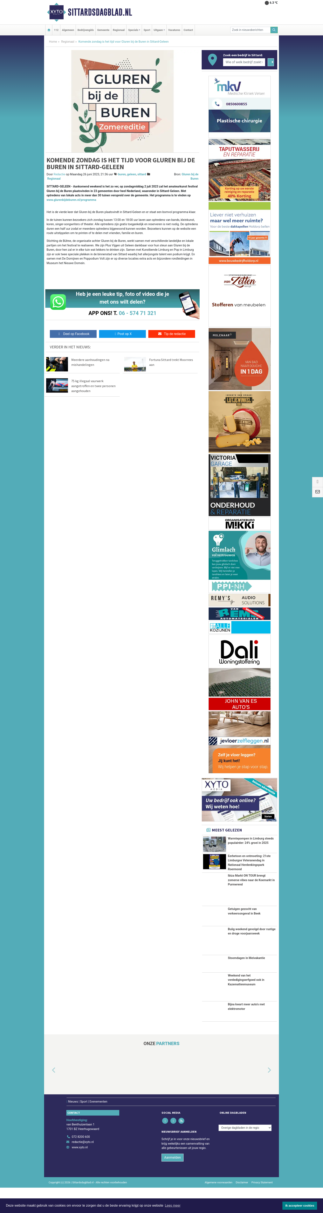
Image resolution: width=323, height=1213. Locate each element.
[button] (49, 1095)
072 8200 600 (81, 1162)
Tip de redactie (172, 334)
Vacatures (174, 30)
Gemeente (103, 30)
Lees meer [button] (172, 1205)
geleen (131, 174)
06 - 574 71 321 (137, 313)
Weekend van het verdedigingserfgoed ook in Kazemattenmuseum (246, 1005)
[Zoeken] (274, 30)
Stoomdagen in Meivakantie (246, 983)
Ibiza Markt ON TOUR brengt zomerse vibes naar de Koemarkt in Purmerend (251, 905)
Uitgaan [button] (158, 30)
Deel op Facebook (73, 334)
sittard (141, 174)
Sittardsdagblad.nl (100, 12)
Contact (188, 30)
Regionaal (119, 30)
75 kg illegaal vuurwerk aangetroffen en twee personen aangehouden (93, 386)
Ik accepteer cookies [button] (299, 1205)
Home (53, 41)
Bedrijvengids (85, 30)
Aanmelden (172, 1183)
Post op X (122, 334)
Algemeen (68, 30)
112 (56, 30)
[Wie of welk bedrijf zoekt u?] (244, 62)
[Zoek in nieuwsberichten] (250, 30)
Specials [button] (133, 30)
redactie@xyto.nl (83, 1167)
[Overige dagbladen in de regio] (245, 1153)
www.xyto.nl (80, 1172)
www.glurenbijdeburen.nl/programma (71, 200)
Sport (147, 30)
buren (122, 174)
